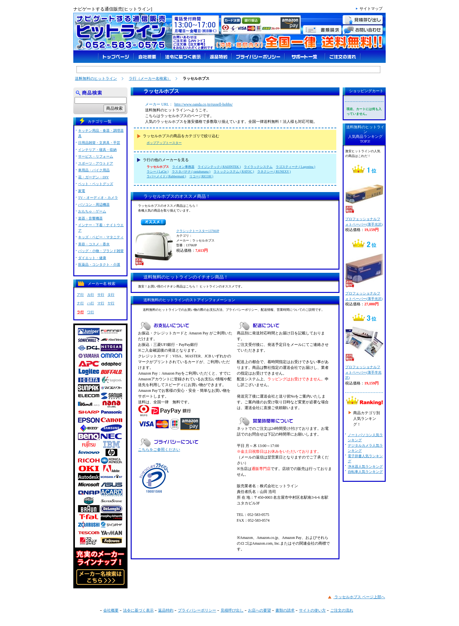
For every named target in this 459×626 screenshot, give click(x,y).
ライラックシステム (258, 166)
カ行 (90, 294)
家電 (81, 191)
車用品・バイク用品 (94, 170)
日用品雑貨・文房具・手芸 (99, 143)
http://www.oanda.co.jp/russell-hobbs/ (203, 104)
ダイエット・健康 (92, 258)
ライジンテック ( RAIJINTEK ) (219, 166)
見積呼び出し (232, 610)
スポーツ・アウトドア (95, 163)
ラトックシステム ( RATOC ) (234, 171)
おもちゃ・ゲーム (92, 211)
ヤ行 (110, 303)
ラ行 (80, 312)
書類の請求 (285, 610)
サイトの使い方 (312, 610)
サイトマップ (371, 8)
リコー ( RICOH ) (201, 176)
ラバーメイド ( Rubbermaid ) (166, 176)
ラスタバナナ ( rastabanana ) (191, 171)
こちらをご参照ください (159, 449)
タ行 (110, 294)
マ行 (100, 303)
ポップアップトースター (164, 143)
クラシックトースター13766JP (197, 231)
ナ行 (80, 303)
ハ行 (90, 303)
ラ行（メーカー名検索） (150, 78)
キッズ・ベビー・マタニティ (101, 237)
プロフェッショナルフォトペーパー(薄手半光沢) (364, 351)
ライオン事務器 (183, 166)
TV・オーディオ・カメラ (98, 197)
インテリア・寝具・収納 (97, 150)
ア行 (80, 294)
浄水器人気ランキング (365, 466)
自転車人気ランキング (365, 471)
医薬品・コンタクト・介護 (99, 264)
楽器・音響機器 (90, 218)
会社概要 (111, 610)
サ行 (100, 294)
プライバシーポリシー (197, 610)
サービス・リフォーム (95, 156)
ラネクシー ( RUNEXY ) (274, 171)
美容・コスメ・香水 (94, 244)
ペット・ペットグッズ (95, 184)
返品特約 (165, 610)
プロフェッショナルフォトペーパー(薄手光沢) (364, 200)
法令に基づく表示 (138, 610)
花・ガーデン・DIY (93, 177)
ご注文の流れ (341, 610)
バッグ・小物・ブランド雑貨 (101, 251)
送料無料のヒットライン (96, 78)
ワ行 (90, 312)
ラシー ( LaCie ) (158, 171)
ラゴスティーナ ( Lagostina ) (295, 166)
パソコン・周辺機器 (94, 204)
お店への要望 (259, 610)
